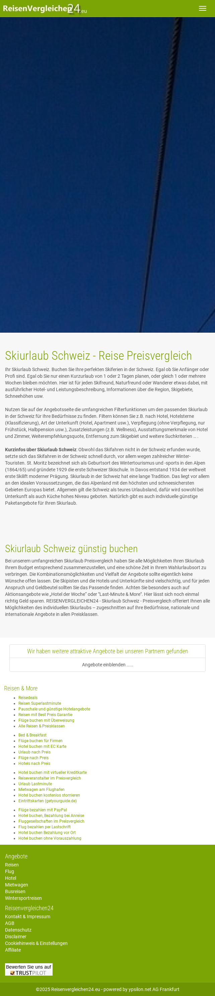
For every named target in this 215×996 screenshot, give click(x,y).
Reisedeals (28, 697)
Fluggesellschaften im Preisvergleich (51, 821)
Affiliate (13, 950)
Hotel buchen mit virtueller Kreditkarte (52, 772)
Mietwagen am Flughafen (41, 789)
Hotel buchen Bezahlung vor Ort (47, 832)
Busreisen (15, 891)
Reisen (12, 864)
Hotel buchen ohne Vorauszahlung (49, 838)
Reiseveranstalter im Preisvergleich (49, 778)
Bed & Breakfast (32, 735)
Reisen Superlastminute (39, 703)
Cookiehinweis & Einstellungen (36, 943)
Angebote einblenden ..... (107, 664)
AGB (9, 923)
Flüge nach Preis (33, 758)
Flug (9, 871)
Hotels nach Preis (34, 763)
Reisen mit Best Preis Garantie (45, 714)
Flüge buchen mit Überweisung (46, 720)
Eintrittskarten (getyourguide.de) (47, 801)
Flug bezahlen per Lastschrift (44, 827)
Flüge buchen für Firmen (40, 740)
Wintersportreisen (23, 898)
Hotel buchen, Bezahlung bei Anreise (51, 815)
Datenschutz (18, 930)
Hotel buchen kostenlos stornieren (49, 795)
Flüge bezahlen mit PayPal (42, 810)
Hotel (10, 878)
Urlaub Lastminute (35, 784)
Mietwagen (16, 884)
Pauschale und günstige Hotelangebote (54, 709)
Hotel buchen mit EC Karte (42, 746)
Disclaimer (15, 936)
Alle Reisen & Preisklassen (41, 726)
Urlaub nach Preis (34, 752)
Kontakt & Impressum (27, 916)
